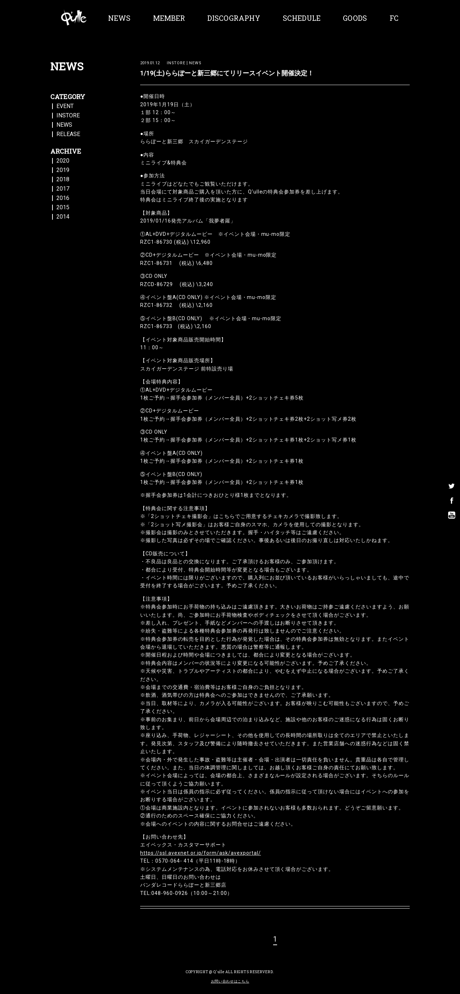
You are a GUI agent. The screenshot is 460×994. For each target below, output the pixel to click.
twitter (451, 479)
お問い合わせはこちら (230, 981)
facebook (451, 493)
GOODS (355, 18)
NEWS (119, 18)
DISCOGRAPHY (233, 18)
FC (394, 18)
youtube (451, 508)
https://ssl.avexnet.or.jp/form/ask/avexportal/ (200, 853)
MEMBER (169, 18)
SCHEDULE (302, 18)
